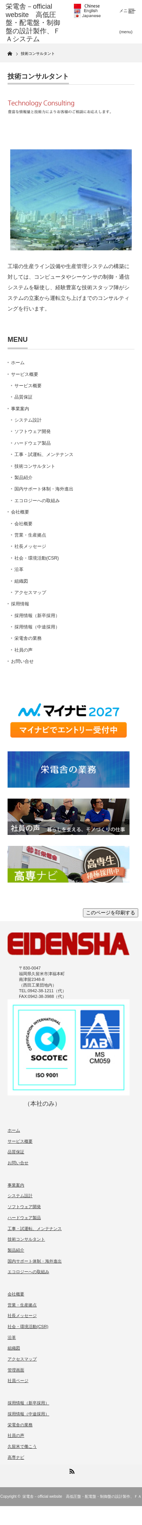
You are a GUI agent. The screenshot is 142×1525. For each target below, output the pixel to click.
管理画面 (16, 1370)
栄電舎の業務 (28, 638)
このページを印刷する (110, 912)
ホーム (18, 362)
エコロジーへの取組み (37, 500)
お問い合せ (22, 661)
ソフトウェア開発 (32, 431)
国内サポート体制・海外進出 (43, 489)
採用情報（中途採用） (37, 627)
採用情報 (20, 604)
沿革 (18, 569)
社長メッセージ (30, 546)
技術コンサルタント (34, 466)
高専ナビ (16, 1457)
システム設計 (28, 420)
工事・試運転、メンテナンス (43, 454)
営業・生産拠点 (30, 535)
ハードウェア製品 (32, 443)
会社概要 (20, 512)
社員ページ (18, 1380)
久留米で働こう (22, 1446)
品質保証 (23, 397)
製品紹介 (23, 477)
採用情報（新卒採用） (37, 615)
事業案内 (20, 408)
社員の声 (23, 650)
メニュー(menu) (127, 15)
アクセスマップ (30, 592)
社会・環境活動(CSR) (36, 558)
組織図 (21, 581)
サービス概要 (24, 374)
